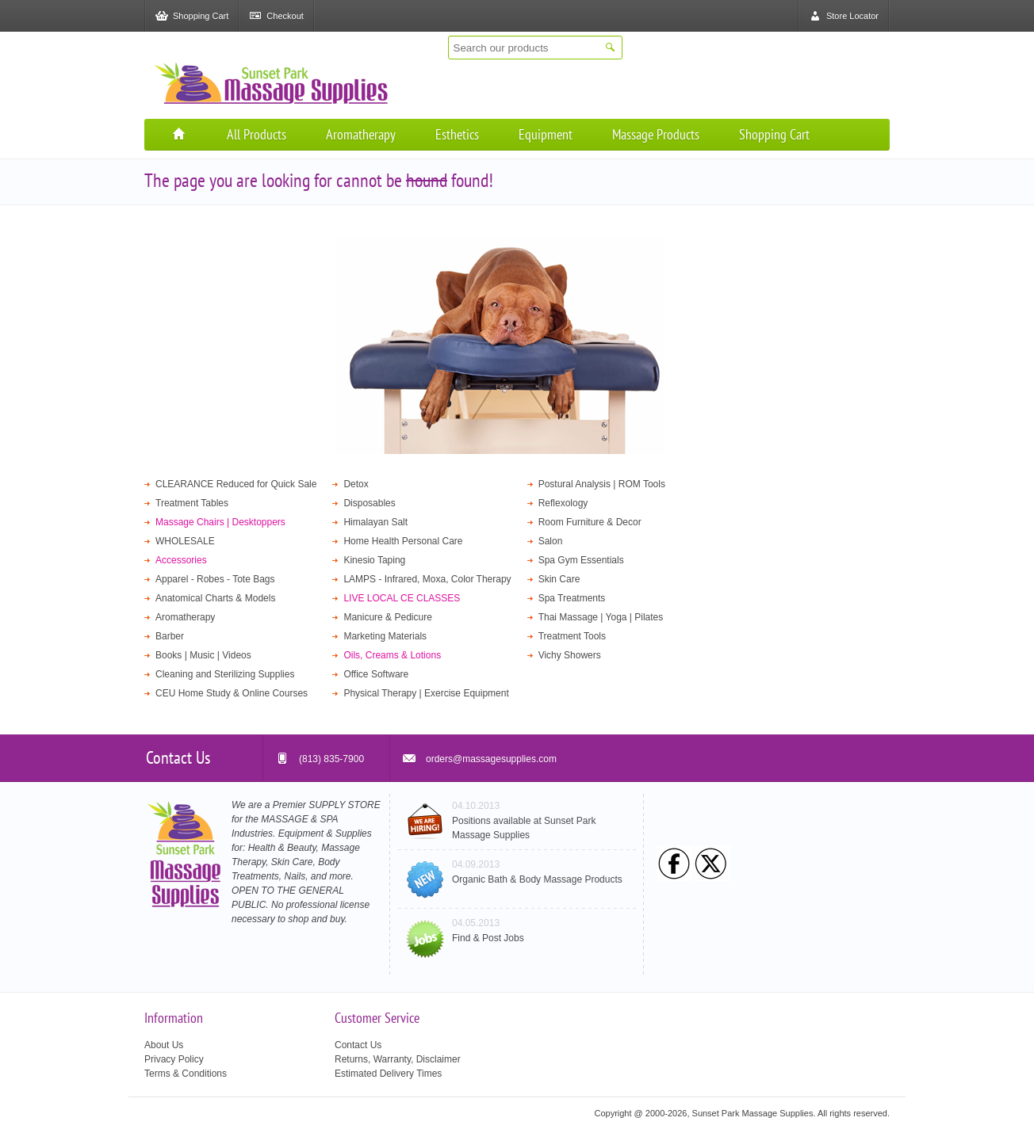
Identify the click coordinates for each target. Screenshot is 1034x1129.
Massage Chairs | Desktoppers (220, 522)
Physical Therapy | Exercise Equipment (425, 693)
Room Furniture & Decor (589, 522)
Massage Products (655, 134)
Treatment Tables (191, 503)
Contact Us (358, 1045)
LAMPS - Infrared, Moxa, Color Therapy (427, 579)
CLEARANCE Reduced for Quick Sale (235, 484)
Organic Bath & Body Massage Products (537, 879)
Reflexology (563, 503)
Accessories (181, 560)
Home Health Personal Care (402, 541)
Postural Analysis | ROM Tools (601, 484)
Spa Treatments (572, 598)
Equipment (546, 134)
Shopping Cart (774, 134)
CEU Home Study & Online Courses (231, 693)
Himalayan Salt (375, 522)
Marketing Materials (385, 636)
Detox (355, 484)
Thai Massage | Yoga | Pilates (601, 617)
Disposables (369, 503)
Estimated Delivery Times (388, 1073)
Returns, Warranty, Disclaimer (398, 1059)
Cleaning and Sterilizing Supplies (224, 674)
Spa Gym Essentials (581, 560)
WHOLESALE (185, 541)
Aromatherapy (361, 134)
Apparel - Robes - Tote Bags (215, 579)
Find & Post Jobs (488, 938)
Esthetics (457, 134)
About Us (163, 1045)
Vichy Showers (569, 655)
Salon (550, 541)
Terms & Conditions (185, 1073)
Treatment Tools (572, 636)
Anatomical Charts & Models (215, 598)
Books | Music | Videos (203, 655)
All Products (256, 134)
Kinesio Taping (374, 560)
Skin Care (559, 579)
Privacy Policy (174, 1059)
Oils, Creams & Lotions (392, 655)
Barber (169, 636)
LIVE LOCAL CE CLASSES (401, 598)
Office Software (375, 674)
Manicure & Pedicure (387, 617)
